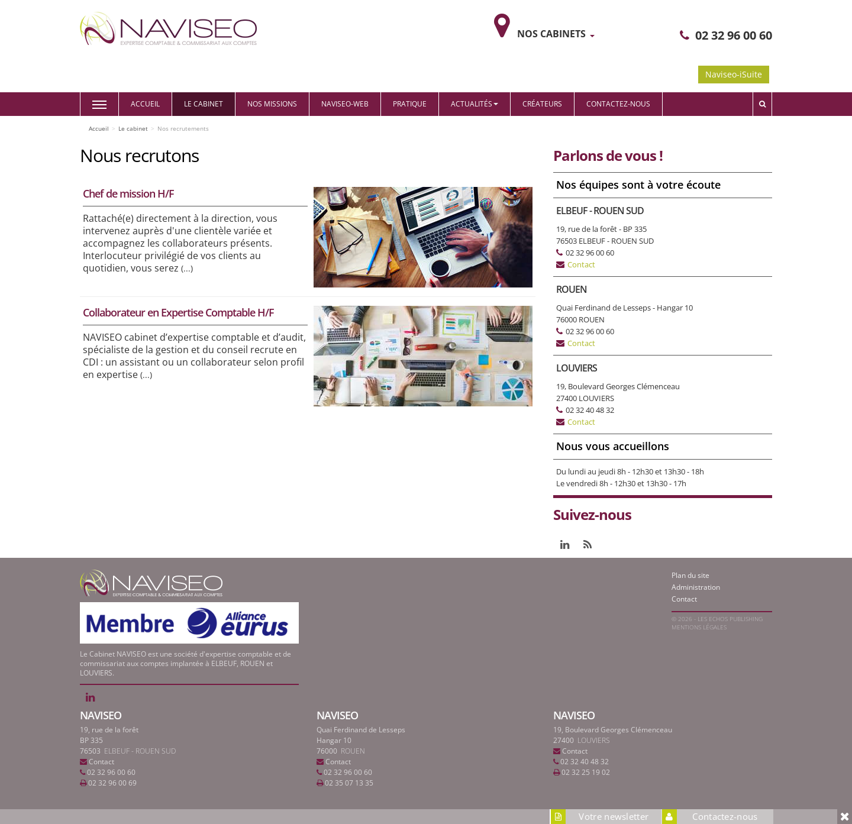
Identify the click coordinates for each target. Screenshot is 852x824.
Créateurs (542, 104)
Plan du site (690, 575)
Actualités (474, 104)
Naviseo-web (345, 104)
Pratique (410, 104)
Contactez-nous (618, 104)
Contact (581, 264)
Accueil (145, 104)
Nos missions (272, 104)
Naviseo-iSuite (733, 74)
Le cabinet (203, 104)
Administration (696, 587)
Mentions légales (699, 627)
